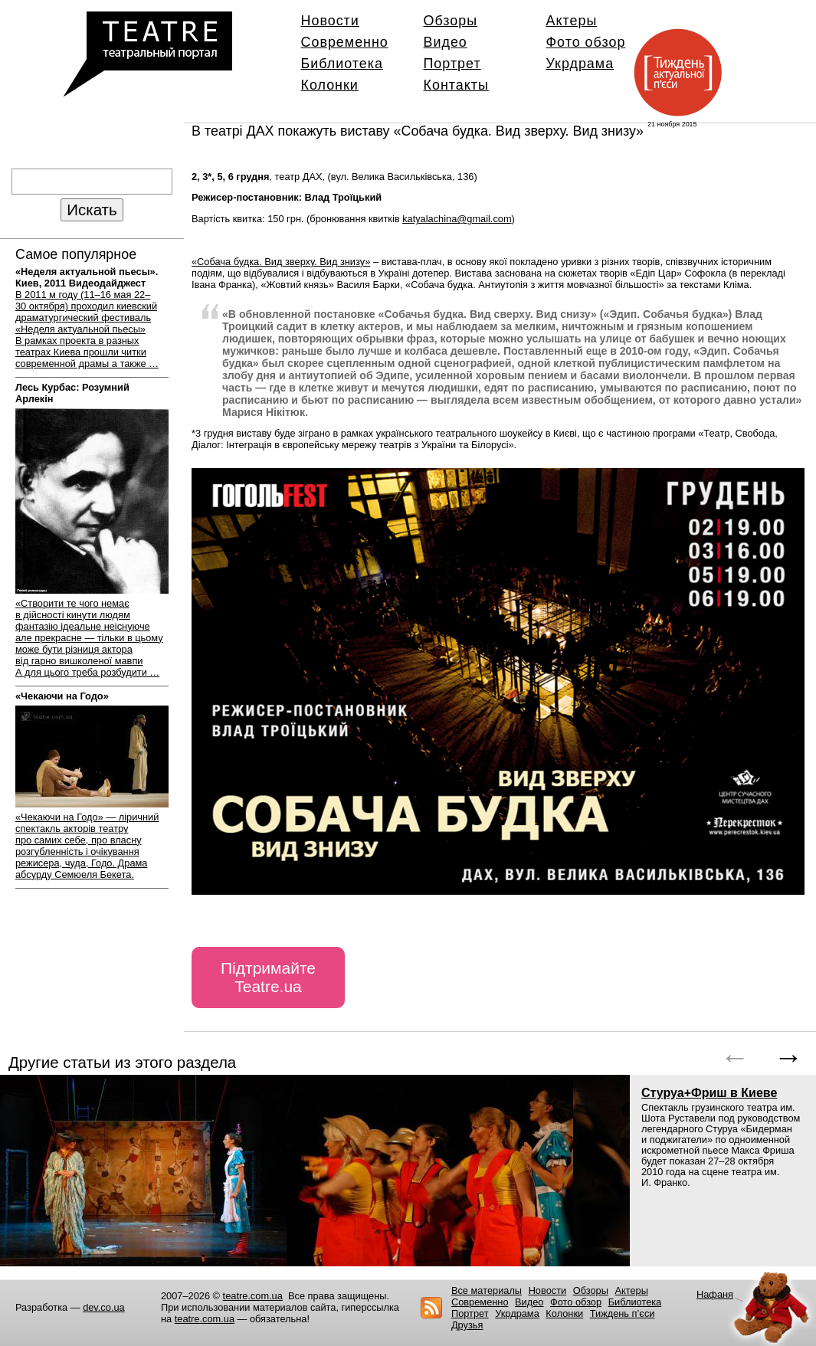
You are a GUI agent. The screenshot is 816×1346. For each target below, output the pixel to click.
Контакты (456, 85)
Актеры (572, 20)
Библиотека (342, 63)
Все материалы (486, 1290)
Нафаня (714, 1294)
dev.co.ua (104, 1307)
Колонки (330, 85)
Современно (344, 42)
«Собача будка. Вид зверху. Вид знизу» (281, 261)
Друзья (467, 1325)
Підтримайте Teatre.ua (268, 977)
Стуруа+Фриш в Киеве (709, 1092)
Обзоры (451, 20)
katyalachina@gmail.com (456, 218)
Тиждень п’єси (622, 1313)
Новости (330, 20)
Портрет (452, 63)
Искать (91, 209)
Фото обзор (586, 42)
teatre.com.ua (253, 1296)
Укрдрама (580, 63)
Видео (445, 42)
